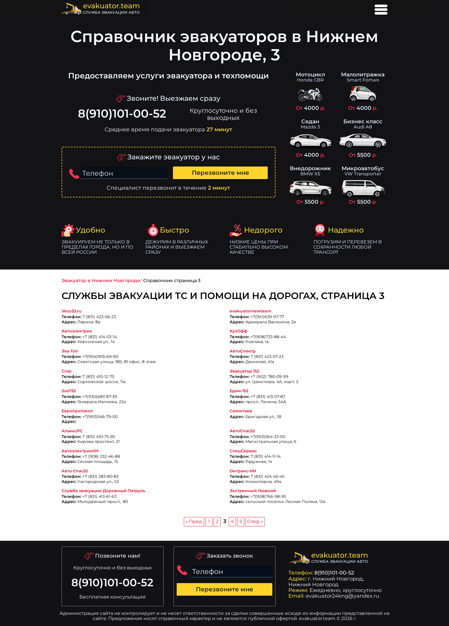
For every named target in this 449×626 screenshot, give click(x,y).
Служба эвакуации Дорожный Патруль (103, 490)
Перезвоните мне (220, 172)
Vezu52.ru (72, 311)
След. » (255, 521)
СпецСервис (243, 451)
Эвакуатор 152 (244, 371)
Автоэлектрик (77, 331)
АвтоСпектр (243, 351)
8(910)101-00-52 (122, 113)
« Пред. (194, 521)
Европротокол (77, 411)
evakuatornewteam (250, 311)
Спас (67, 371)
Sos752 (69, 391)
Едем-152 (239, 391)
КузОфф (238, 331)
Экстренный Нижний (253, 490)
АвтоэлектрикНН (80, 451)
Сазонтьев (241, 411)
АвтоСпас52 (242, 431)
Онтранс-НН (243, 471)
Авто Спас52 (75, 471)
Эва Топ (70, 351)
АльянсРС (72, 431)
